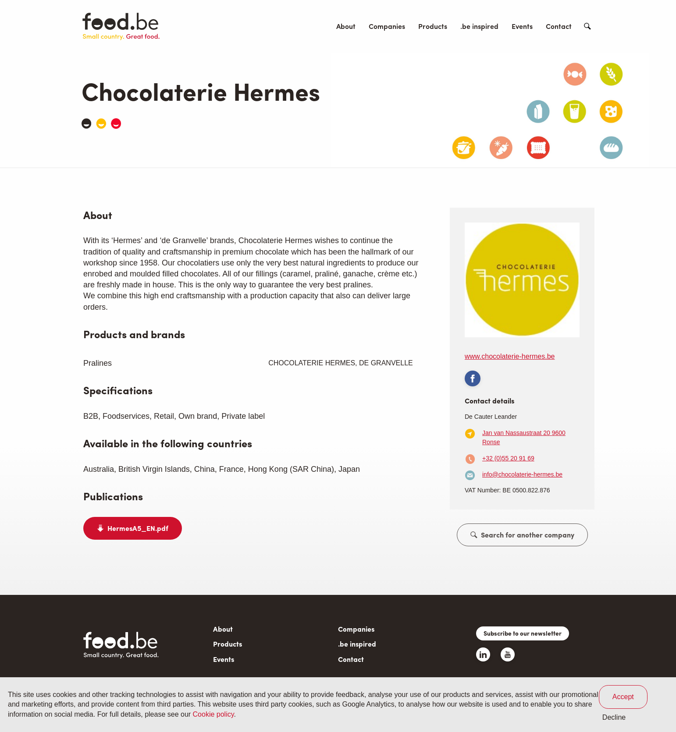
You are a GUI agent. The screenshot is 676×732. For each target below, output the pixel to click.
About (346, 26)
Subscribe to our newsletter (523, 633)
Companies (387, 26)
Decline (614, 717)
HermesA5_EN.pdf (137, 528)
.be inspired (479, 26)
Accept (623, 696)
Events (522, 26)
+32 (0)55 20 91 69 (508, 458)
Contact (559, 26)
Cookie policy (213, 714)
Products (432, 26)
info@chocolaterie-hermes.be (522, 474)
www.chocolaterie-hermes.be (510, 356)
